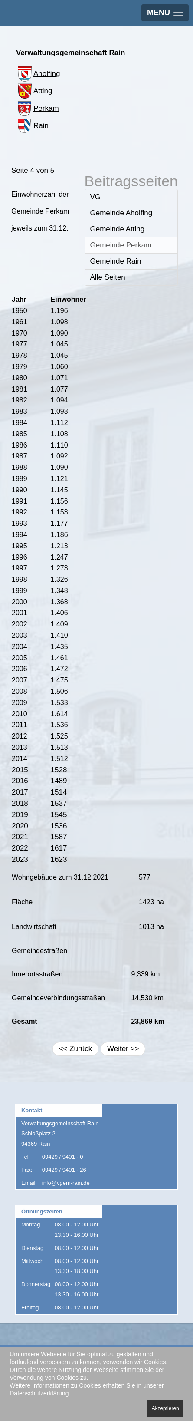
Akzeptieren (165, 1408)
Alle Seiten (107, 277)
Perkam (37, 108)
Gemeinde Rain (115, 261)
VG (95, 197)
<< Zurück (75, 1049)
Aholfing (38, 73)
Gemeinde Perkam (121, 245)
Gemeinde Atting (117, 229)
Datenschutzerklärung (39, 1393)
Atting (34, 91)
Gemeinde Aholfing (121, 213)
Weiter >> (123, 1049)
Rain (32, 126)
